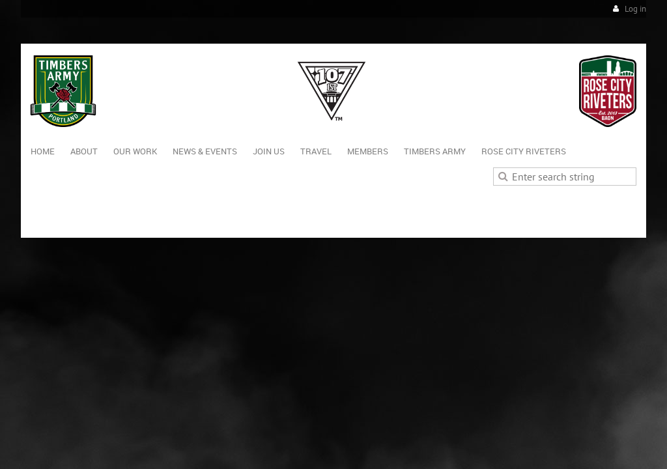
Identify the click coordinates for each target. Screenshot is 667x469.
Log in (635, 8)
